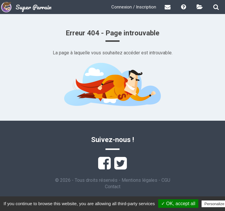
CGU (165, 180)
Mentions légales (139, 180)
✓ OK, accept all (178, 203)
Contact (112, 186)
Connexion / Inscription (133, 7)
